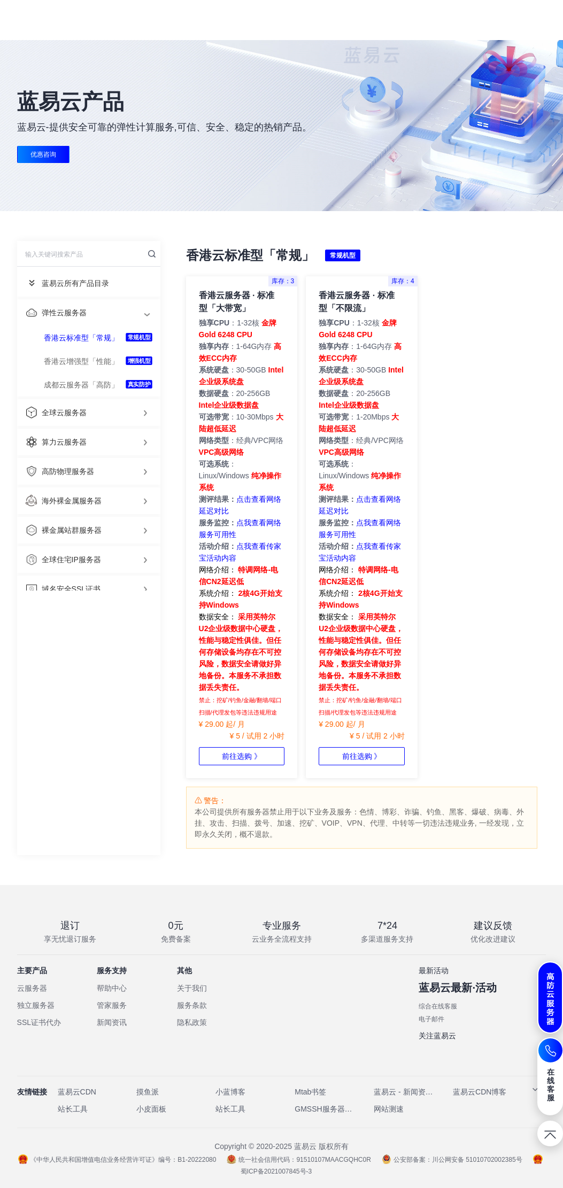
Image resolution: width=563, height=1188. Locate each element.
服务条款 (192, 1005)
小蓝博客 (230, 1092)
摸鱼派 (147, 1092)
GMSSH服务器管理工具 (324, 1109)
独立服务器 (36, 1005)
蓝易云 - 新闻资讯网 (404, 1092)
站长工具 (73, 1109)
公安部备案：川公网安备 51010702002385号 (452, 1159)
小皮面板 (151, 1109)
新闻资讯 (112, 1022)
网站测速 (389, 1109)
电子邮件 (431, 1019)
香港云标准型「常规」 (81, 337)
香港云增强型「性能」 (81, 361)
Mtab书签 (310, 1092)
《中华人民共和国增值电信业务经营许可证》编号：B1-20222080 (117, 1159)
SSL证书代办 (39, 1022)
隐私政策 (192, 1022)
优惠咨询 (43, 154)
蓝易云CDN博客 (479, 1092)
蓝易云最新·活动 (458, 987)
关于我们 (192, 988)
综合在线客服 (438, 1006)
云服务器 (32, 988)
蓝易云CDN (77, 1092)
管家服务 (112, 1005)
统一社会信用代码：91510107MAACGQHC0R (299, 1159)
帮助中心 (112, 988)
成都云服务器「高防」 (81, 385)
